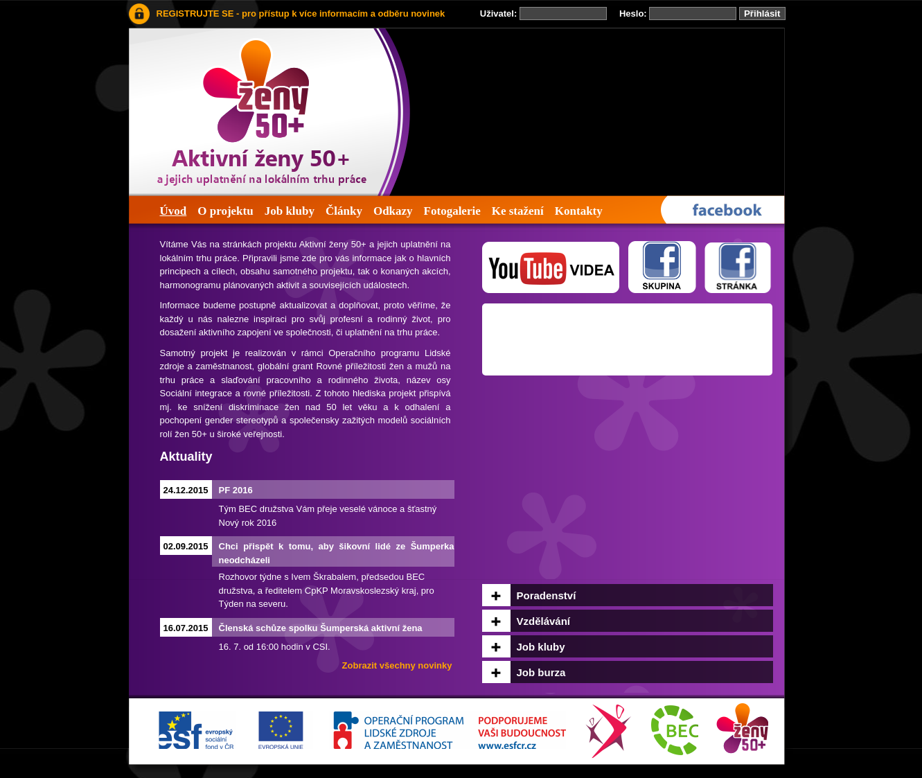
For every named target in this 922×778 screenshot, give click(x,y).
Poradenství (546, 595)
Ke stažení (518, 211)
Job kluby (289, 211)
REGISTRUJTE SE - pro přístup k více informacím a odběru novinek (301, 13)
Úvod (173, 211)
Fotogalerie (452, 211)
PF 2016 (236, 490)
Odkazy (393, 211)
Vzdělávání (544, 621)
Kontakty (579, 211)
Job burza (541, 672)
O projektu (225, 211)
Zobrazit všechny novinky (397, 665)
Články (344, 211)
